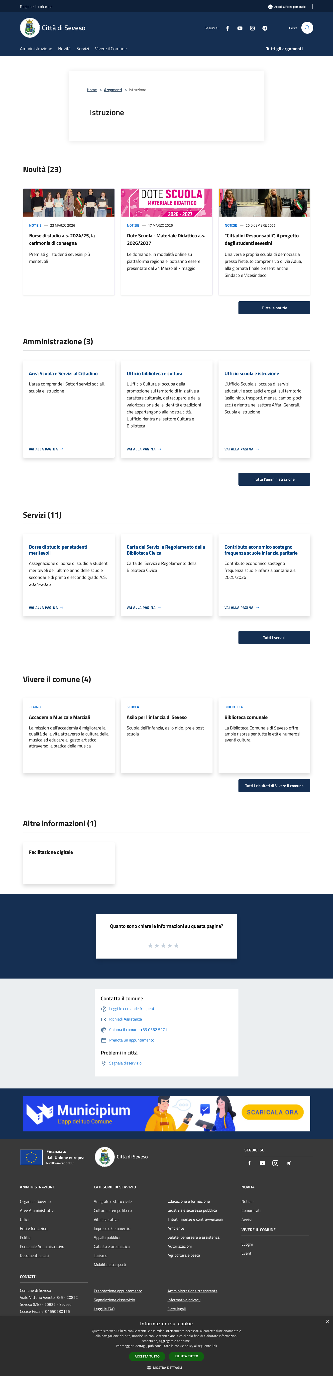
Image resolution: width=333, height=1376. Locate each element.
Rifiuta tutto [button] (186, 1356)
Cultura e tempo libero (113, 1210)
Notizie (35, 225)
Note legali (177, 1309)
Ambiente (176, 1228)
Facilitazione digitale (51, 852)
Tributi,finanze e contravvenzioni (195, 1219)
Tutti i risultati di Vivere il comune (274, 786)
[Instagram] (250, 27)
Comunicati (251, 1210)
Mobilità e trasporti (110, 1264)
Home (92, 90)
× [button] (327, 1322)
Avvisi (246, 1219)
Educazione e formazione (189, 1201)
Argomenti (113, 90)
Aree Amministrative (37, 1210)
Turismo (100, 1255)
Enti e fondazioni (34, 1228)
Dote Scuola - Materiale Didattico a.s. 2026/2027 (166, 239)
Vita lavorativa (106, 1219)
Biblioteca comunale (246, 717)
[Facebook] (225, 27)
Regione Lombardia (36, 6)
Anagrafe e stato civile (113, 1201)
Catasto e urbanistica (112, 1246)
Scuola (133, 706)
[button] (166, 1367)
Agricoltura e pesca (184, 1255)
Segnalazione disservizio (114, 1300)
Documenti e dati (34, 1255)
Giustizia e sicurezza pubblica (192, 1210)
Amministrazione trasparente (193, 1291)
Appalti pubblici (107, 1237)
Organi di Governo (35, 1201)
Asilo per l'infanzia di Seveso (157, 717)
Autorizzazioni (180, 1246)
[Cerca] (307, 28)
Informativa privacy (184, 1300)
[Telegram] (263, 27)
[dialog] (166, 1346)
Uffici (24, 1219)
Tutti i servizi (274, 638)
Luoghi (247, 1244)
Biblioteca (233, 706)
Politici (25, 1237)
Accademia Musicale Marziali (59, 717)
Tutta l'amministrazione (274, 479)
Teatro (35, 706)
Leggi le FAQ (104, 1309)
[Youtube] (238, 27)
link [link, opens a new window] (214, 1346)
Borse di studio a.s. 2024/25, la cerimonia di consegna (62, 239)
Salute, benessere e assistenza (194, 1237)
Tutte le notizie (274, 308)
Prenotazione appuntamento (118, 1291)
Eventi (246, 1253)
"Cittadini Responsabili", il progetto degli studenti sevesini (262, 239)
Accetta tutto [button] (147, 1356)
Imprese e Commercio (112, 1228)
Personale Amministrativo (42, 1246)
